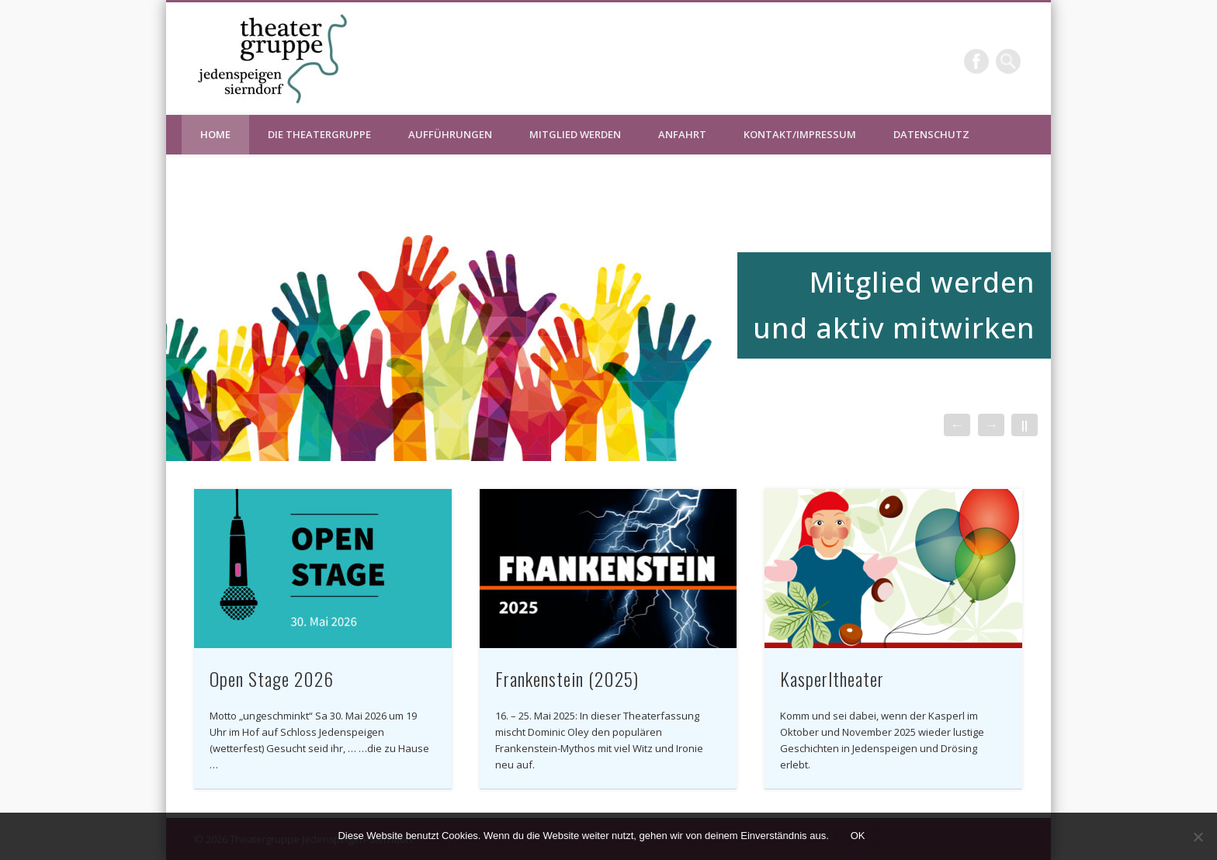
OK (858, 835)
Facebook (976, 61)
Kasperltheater (832, 678)
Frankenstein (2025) (567, 678)
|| (1024, 425)
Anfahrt (682, 134)
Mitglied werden (575, 134)
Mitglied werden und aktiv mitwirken (894, 304)
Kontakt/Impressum (800, 134)
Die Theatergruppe (319, 134)
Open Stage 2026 (272, 678)
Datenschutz (931, 134)
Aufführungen (450, 134)
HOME (215, 134)
